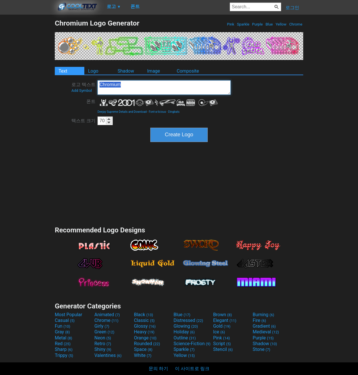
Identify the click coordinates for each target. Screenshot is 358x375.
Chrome (295, 24)
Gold (222, 326)
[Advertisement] (27, 105)
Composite (188, 71)
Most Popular (68, 314)
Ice (219, 332)
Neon (102, 338)
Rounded (147, 343)
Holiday (184, 332)
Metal (63, 338)
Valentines (108, 355)
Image (153, 71)
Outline (185, 338)
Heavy (144, 332)
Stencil (223, 349)
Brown (222, 314)
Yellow (281, 24)
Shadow (126, 71)
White (142, 355)
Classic (144, 320)
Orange (145, 338)
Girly (101, 326)
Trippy (64, 355)
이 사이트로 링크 (192, 368)
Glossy (145, 326)
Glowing (186, 326)
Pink (230, 24)
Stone (261, 349)
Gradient (264, 326)
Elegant (224, 320)
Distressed (188, 320)
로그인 (292, 7)
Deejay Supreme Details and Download (122, 111)
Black (143, 314)
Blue (269, 24)
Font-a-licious (157, 111)
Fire (259, 320)
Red (63, 343)
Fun (62, 326)
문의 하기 (158, 368)
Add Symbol (81, 90)
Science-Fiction (192, 343)
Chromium (164, 87)
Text (63, 71)
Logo (93, 71)
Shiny (102, 349)
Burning (263, 314)
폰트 (91, 101)
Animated (107, 314)
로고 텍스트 (83, 87)
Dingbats (174, 111)
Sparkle (243, 24)
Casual (65, 320)
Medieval (266, 332)
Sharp (64, 349)
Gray (62, 332)
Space (143, 349)
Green (104, 332)
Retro (102, 343)
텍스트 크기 (83, 120)
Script (222, 343)
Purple (257, 24)
